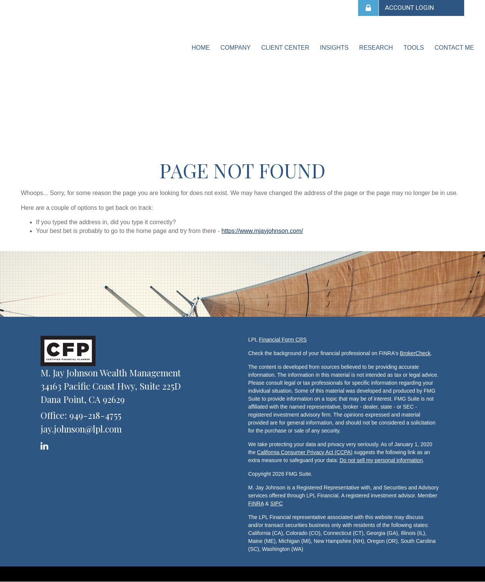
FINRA (256, 503)
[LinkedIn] (46, 444)
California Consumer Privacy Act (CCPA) (304, 452)
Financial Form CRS (283, 340)
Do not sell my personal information (381, 460)
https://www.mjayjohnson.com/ (262, 231)
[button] (235, 47)
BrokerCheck (415, 353)
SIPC (276, 503)
